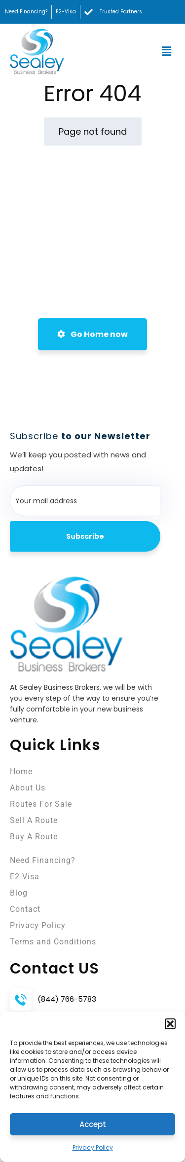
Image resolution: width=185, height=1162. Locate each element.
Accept (92, 1124)
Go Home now (92, 334)
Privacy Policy (93, 1147)
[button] (170, 1024)
